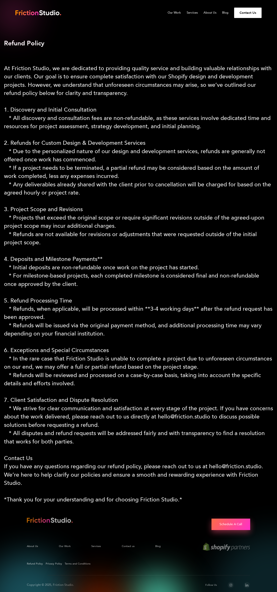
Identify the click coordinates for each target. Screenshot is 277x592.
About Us (210, 13)
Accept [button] (207, 585)
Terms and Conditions (78, 563)
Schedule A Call (231, 524)
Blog (225, 13)
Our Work (174, 13)
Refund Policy (35, 563)
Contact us (128, 545)
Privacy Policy (237, 571)
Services (192, 13)
